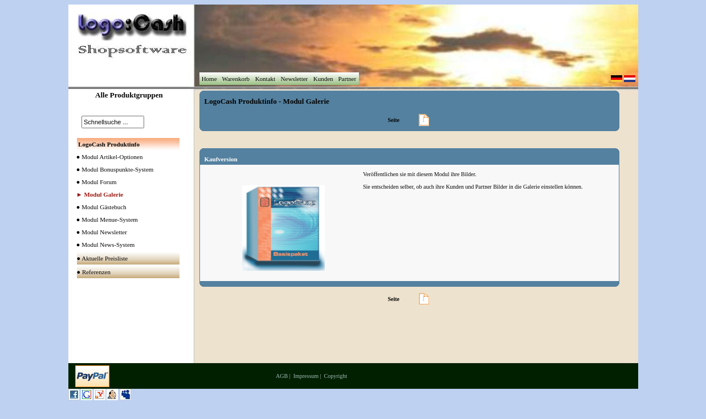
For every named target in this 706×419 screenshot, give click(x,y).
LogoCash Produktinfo (241, 101)
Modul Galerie (306, 101)
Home (209, 78)
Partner (347, 78)
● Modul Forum (94, 181)
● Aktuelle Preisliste (103, 258)
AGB (282, 376)
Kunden (323, 78)
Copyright (336, 376)
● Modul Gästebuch (99, 207)
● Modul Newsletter (99, 232)
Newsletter (294, 78)
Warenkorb (236, 78)
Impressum (306, 376)
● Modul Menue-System (105, 219)
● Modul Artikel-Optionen (107, 156)
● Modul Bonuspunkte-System (113, 169)
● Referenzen (94, 272)
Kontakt (265, 78)
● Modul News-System (103, 244)
